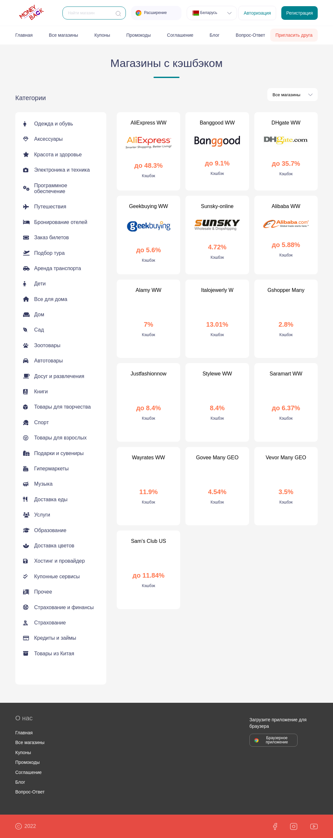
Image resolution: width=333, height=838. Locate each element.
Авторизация (257, 13)
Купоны (102, 35)
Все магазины (63, 35)
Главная (24, 35)
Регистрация (299, 13)
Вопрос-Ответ (250, 35)
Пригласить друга (294, 35)
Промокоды (139, 35)
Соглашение (180, 35)
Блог (215, 35)
